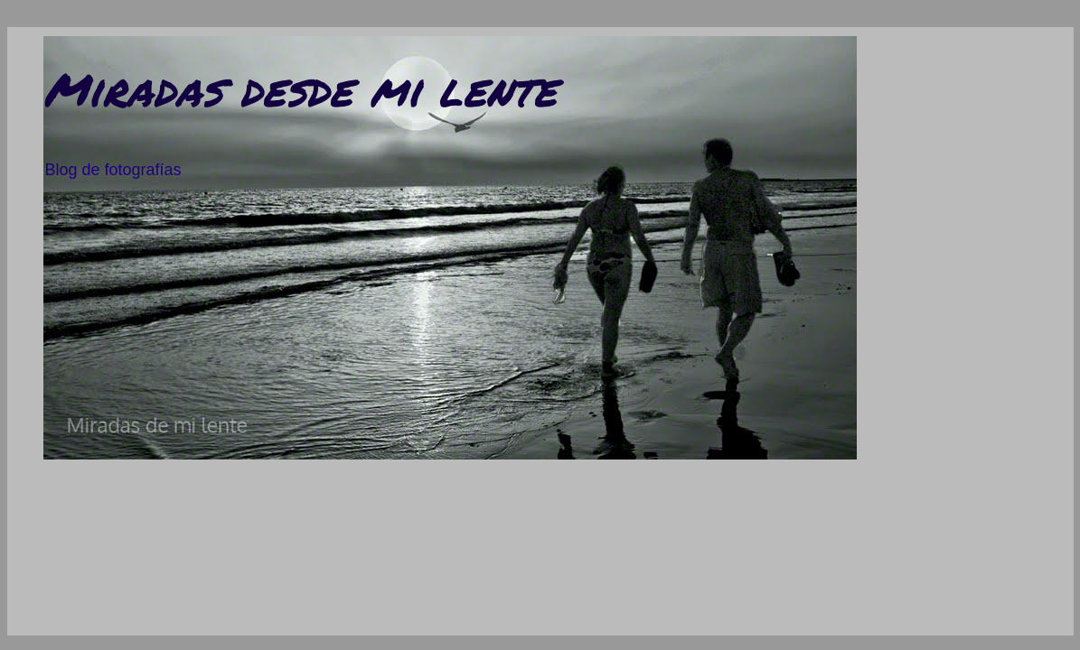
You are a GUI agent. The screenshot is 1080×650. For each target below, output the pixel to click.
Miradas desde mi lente (300, 89)
